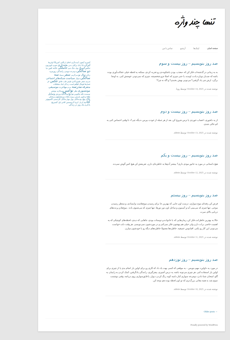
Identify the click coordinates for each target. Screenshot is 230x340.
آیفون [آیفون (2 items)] (65, 62)
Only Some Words (183, 17)
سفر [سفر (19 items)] (51, 74)
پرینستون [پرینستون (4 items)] (43, 96)
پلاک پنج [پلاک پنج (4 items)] (70, 99)
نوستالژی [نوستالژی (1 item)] (43, 91)
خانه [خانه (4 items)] (38, 68)
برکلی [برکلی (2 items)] (58, 65)
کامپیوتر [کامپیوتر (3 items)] (32, 99)
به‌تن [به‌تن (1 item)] (53, 65)
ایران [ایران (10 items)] (71, 64)
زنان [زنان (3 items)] (72, 75)
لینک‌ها (180, 48)
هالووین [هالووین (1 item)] (60, 94)
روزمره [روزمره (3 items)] (36, 71)
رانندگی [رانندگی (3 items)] (43, 71)
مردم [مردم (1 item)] (53, 87)
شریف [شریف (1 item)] (71, 81)
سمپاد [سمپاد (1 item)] (45, 75)
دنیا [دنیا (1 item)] (30, 68)
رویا (161, 88)
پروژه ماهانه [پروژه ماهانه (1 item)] (53, 97)
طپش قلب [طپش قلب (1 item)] (51, 81)
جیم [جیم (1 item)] (53, 68)
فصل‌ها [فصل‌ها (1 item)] (71, 84)
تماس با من (151, 48)
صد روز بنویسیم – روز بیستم (177, 195)
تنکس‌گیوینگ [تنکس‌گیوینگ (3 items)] (68, 68)
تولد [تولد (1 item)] (60, 68)
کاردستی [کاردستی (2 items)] (40, 99)
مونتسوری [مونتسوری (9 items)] (67, 90)
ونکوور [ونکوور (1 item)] (66, 97)
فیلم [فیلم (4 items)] (60, 84)
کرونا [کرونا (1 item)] (60, 102)
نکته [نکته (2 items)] (65, 94)
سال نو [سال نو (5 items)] (65, 74)
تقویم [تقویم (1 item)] (38, 65)
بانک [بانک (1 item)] (62, 65)
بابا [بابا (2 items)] (66, 65)
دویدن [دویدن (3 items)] (50, 71)
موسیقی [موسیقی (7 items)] (37, 86)
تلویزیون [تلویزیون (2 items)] (32, 65)
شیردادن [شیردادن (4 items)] (59, 81)
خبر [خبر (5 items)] (34, 68)
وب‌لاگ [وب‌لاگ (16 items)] (49, 93)
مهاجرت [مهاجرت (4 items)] (46, 87)
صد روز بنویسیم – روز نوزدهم (176, 259)
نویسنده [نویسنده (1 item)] (71, 94)
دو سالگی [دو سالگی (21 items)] (67, 71)
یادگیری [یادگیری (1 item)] (71, 105)
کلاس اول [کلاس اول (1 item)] (45, 102)
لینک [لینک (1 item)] (45, 84)
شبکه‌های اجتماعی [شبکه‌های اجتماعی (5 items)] (39, 78)
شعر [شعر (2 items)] (66, 81)
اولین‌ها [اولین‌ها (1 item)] (34, 62)
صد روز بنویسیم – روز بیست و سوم (171, 63)
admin (161, 132)
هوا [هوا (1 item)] (56, 94)
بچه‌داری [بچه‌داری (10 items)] (46, 64)
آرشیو (166, 48)
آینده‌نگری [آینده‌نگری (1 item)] (58, 62)
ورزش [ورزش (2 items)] (41, 94)
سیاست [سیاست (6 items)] (53, 78)
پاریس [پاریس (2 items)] (60, 97)
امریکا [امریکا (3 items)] (40, 62)
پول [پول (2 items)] (55, 99)
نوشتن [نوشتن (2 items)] (37, 91)
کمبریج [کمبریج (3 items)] (38, 102)
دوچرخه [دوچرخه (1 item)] (56, 71)
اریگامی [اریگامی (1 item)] (47, 62)
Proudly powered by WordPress (187, 325)
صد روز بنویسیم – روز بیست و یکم (172, 155)
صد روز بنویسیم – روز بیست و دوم (172, 111)
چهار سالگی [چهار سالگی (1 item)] (49, 99)
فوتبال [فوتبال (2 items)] (65, 84)
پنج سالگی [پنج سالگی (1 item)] (61, 99)
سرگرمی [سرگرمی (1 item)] (57, 75)
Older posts (194, 311)
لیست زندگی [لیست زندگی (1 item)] (52, 84)
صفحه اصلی (195, 48)
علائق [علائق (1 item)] (44, 81)
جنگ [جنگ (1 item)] (56, 68)
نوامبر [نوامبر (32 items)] (52, 90)
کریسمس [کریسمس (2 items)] (54, 102)
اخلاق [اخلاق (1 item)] (52, 62)
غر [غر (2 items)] (32, 81)
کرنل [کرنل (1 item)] (65, 102)
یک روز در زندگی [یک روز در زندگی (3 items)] (59, 104)
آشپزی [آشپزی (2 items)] (71, 62)
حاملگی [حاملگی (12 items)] (46, 68)
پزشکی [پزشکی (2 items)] (35, 97)
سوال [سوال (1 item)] (61, 78)
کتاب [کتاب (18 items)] (70, 102)
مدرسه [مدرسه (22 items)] (60, 87)
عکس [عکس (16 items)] (38, 81)
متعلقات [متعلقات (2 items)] (40, 84)
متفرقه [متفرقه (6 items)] (70, 86)
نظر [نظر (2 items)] (59, 91)
